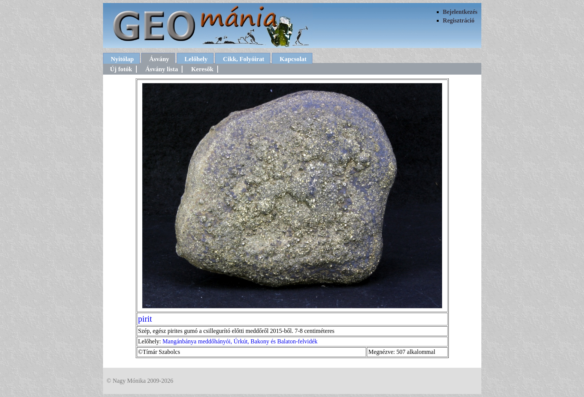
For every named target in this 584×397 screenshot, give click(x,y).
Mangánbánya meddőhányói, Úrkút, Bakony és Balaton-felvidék (240, 341)
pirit (145, 319)
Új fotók (121, 69)
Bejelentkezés (460, 12)
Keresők (202, 69)
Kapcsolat (293, 59)
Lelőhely (196, 59)
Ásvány (159, 59)
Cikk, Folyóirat (243, 59)
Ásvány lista (161, 69)
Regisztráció (458, 20)
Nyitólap (122, 59)
